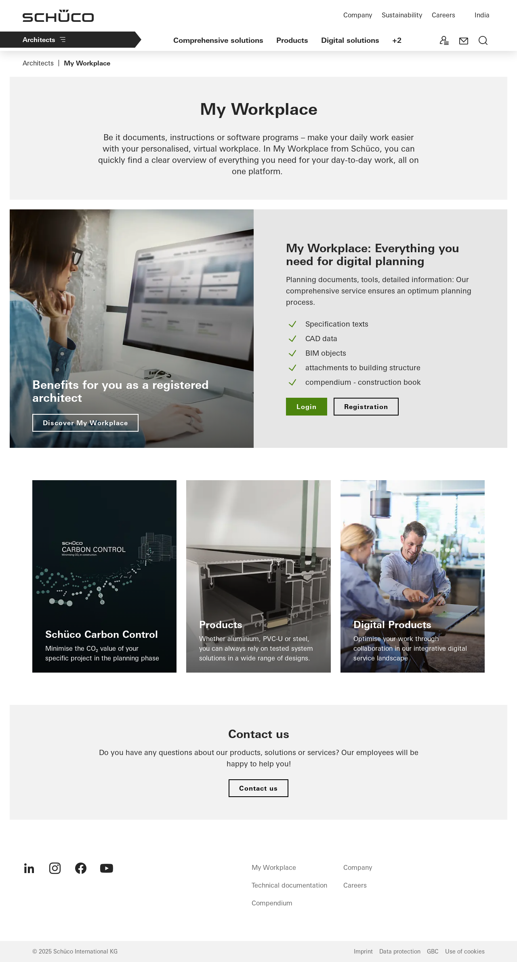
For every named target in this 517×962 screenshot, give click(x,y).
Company (357, 15)
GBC (433, 951)
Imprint (363, 951)
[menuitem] (29, 868)
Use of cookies (465, 951)
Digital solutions (350, 40)
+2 (396, 40)
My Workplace (274, 867)
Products (292, 40)
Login (306, 407)
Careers (443, 15)
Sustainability (402, 15)
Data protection (399, 951)
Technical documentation (289, 885)
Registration (366, 407)
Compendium (272, 903)
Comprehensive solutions (218, 40)
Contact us (258, 788)
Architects (45, 40)
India (482, 15)
